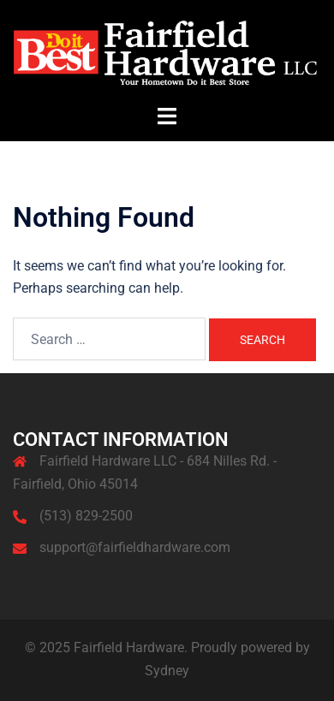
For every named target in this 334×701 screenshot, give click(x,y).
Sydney (167, 670)
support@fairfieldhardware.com (134, 547)
